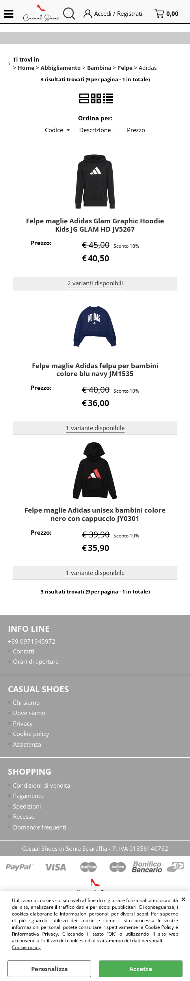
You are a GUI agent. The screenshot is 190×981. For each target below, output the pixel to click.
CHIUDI (183, 899)
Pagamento (28, 795)
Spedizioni (27, 806)
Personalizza (49, 969)
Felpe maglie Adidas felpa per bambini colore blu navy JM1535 (95, 369)
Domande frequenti (39, 827)
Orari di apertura (36, 661)
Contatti (23, 651)
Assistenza (27, 744)
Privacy (23, 723)
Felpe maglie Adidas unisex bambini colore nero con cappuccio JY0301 (95, 514)
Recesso (24, 816)
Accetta (140, 969)
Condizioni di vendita (41, 785)
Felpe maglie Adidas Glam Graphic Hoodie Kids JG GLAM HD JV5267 (95, 225)
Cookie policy (26, 947)
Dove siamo (29, 713)
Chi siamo (26, 702)
